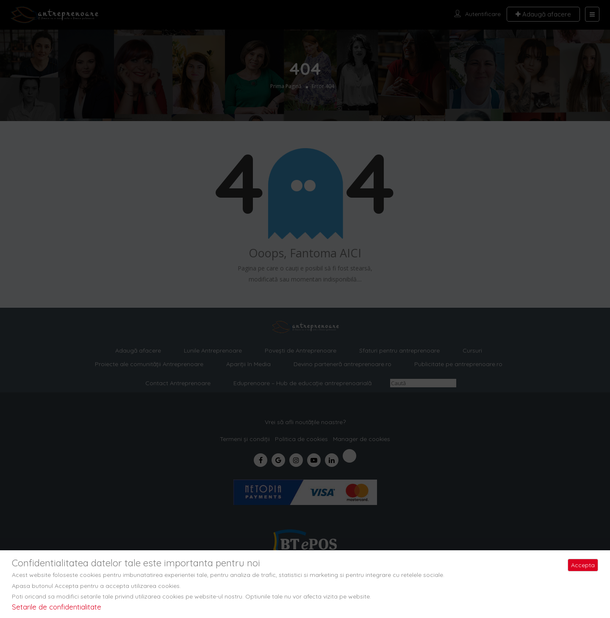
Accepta (583, 565)
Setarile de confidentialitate (56, 606)
